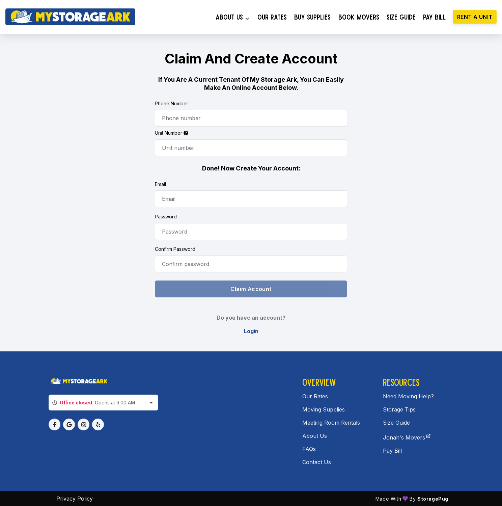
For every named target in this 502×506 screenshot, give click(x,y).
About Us (314, 435)
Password (166, 216)
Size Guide (396, 422)
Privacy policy (74, 498)
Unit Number (171, 133)
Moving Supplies (323, 409)
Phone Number (171, 103)
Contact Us (316, 462)
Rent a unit (474, 17)
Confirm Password (175, 249)
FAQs (309, 449)
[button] (54, 424)
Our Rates (315, 396)
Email (160, 184)
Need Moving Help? (408, 396)
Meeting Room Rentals (331, 422)
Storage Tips (399, 409)
